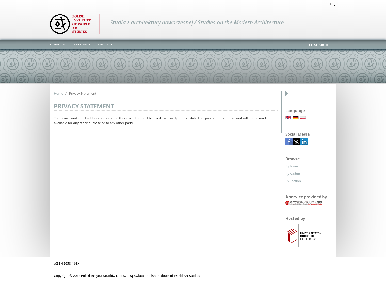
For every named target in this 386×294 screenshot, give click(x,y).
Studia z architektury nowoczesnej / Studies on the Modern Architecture (197, 22)
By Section (293, 181)
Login (334, 3)
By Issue (291, 166)
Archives (81, 44)
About (103, 44)
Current (58, 44)
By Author (292, 173)
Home (58, 93)
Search (320, 45)
